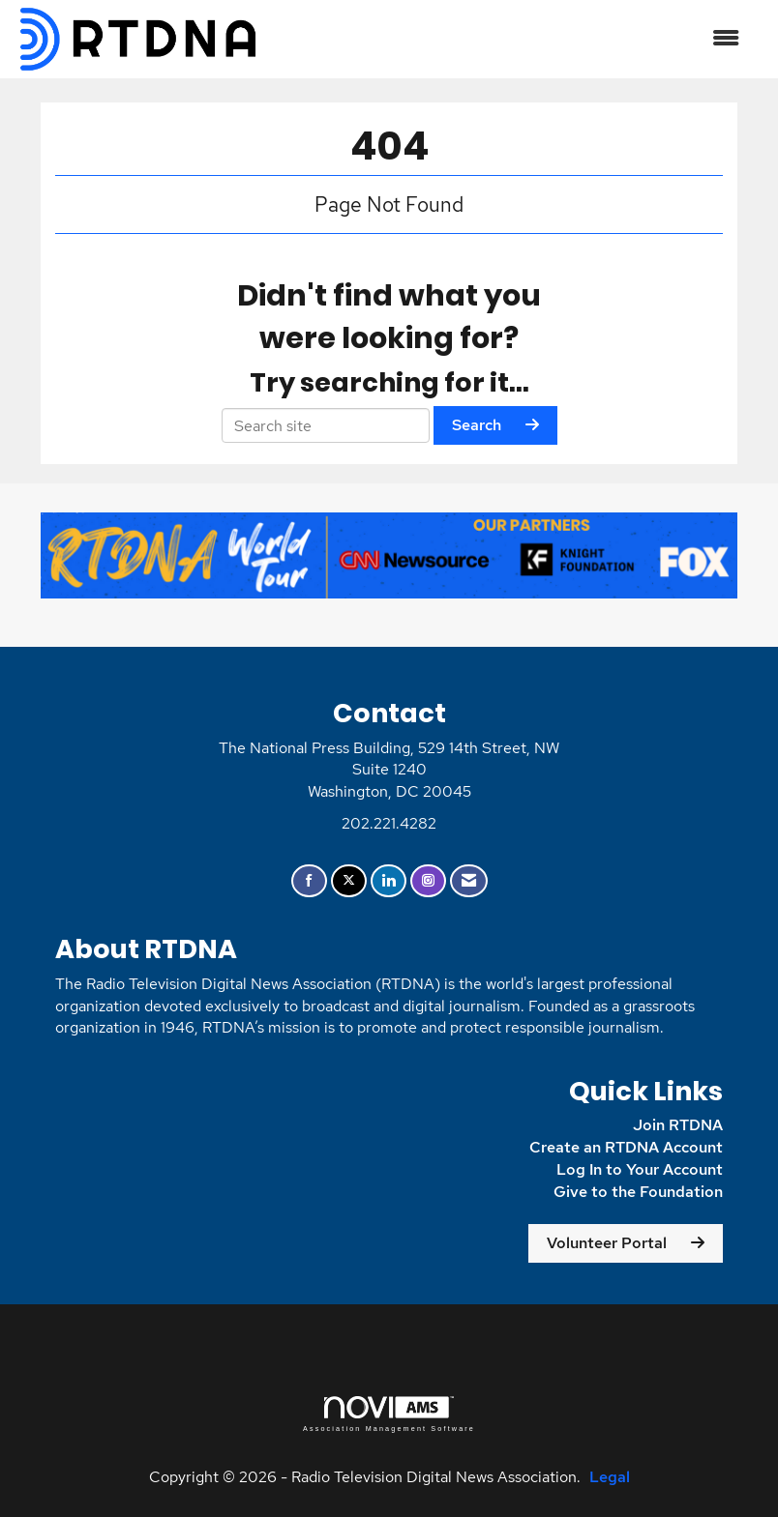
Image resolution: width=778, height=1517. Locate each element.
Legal (609, 1477)
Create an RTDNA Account (626, 1147)
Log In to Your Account (639, 1169)
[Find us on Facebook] (309, 881)
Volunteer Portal (607, 1243)
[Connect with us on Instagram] (428, 881)
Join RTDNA (678, 1125)
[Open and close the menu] (510, 39)
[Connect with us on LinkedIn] (388, 881)
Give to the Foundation (638, 1192)
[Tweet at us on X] (349, 881)
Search (476, 425)
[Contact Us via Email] (469, 881)
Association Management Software (389, 1414)
